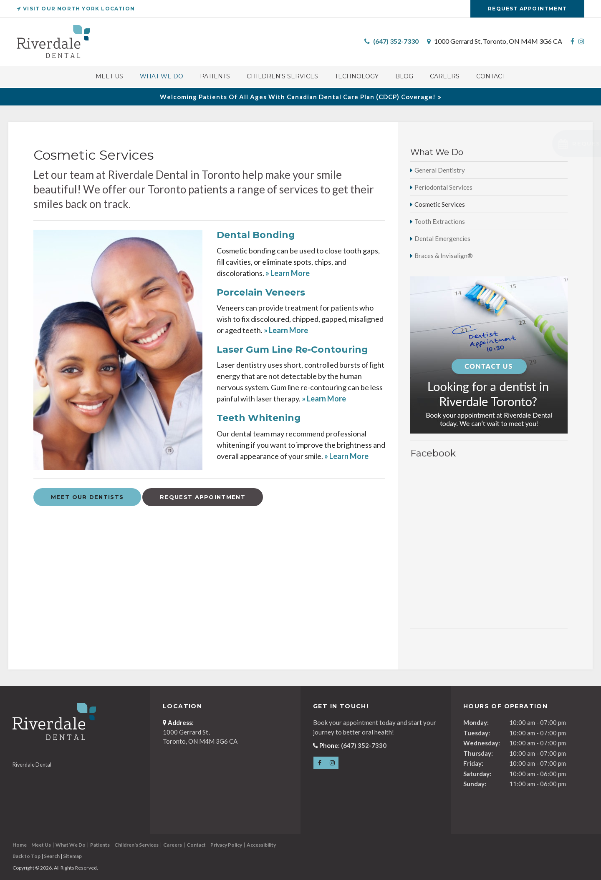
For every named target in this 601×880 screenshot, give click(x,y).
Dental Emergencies (442, 238)
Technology (357, 77)
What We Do (161, 77)
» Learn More (287, 273)
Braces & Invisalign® (443, 255)
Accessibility (261, 845)
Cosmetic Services (439, 204)
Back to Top (26, 856)
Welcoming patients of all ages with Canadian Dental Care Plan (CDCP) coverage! (298, 96)
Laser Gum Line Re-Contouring (292, 349)
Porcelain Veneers (261, 292)
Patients (215, 77)
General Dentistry (439, 170)
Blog (404, 77)
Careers (445, 77)
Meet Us (109, 77)
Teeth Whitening (259, 418)
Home (20, 845)
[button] (545, 143)
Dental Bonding (256, 235)
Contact (490, 77)
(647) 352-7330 (396, 42)
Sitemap (72, 856)
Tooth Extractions (439, 221)
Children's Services (282, 77)
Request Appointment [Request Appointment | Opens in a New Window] (527, 8)
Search (52, 856)
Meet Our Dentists (87, 497)
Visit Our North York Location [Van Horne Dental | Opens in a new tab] (76, 8)
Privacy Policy (226, 845)
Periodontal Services (443, 187)
